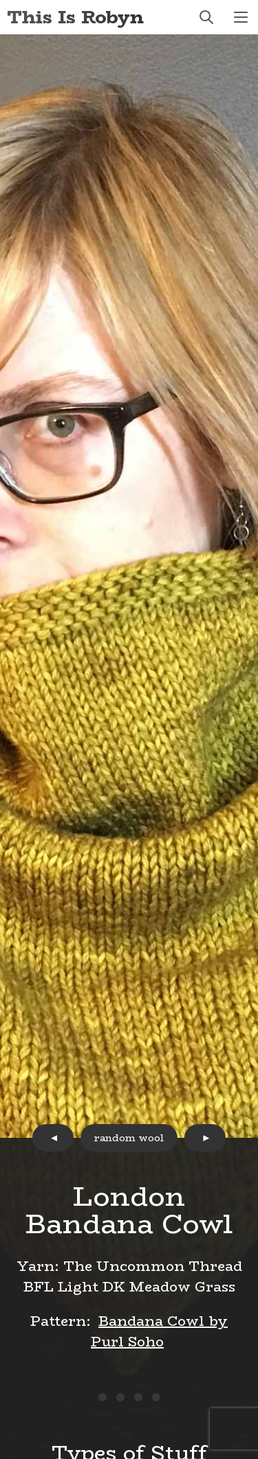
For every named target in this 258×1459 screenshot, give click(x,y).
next (205, 1138)
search (206, 17)
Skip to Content (0, 0)
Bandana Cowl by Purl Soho (159, 1331)
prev (53, 1138)
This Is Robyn (75, 17)
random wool (129, 1137)
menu (241, 17)
